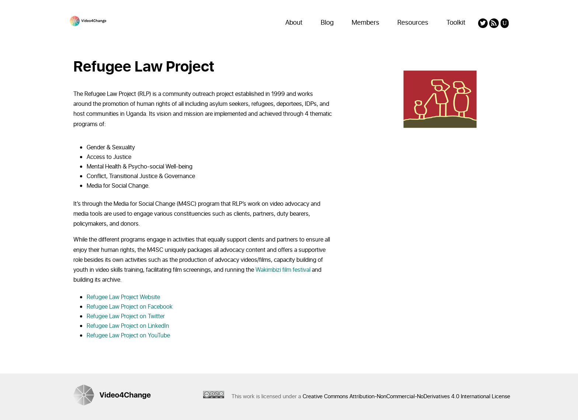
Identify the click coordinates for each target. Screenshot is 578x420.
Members (365, 23)
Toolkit (456, 23)
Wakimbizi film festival (282, 269)
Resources (412, 23)
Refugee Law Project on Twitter (126, 316)
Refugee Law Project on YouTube (128, 335)
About (294, 23)
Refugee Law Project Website (123, 297)
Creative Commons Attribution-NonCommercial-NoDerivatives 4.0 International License (406, 396)
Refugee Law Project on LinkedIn (128, 326)
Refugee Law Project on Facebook (130, 306)
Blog (327, 23)
